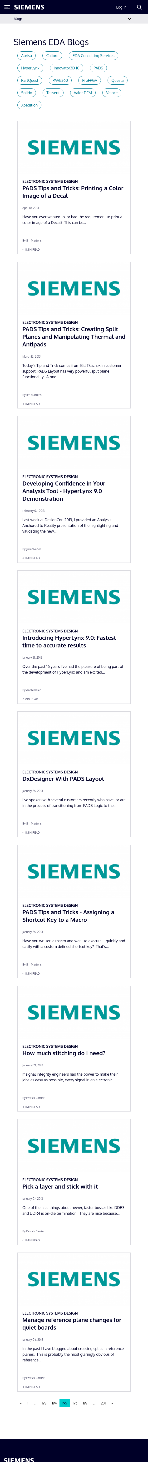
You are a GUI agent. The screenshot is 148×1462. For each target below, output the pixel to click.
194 (54, 1403)
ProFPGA (89, 80)
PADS (98, 68)
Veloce (112, 92)
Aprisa (26, 55)
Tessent (52, 92)
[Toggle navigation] (129, 19)
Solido (26, 92)
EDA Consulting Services (93, 55)
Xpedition (29, 105)
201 (103, 1403)
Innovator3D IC (66, 68)
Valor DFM (83, 92)
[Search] (139, 7)
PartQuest (29, 80)
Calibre (52, 55)
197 (85, 1403)
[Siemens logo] (29, 7)
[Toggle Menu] (7, 7)
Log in (121, 7)
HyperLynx (30, 68)
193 (44, 1403)
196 (75, 1403)
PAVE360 (60, 80)
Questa (117, 80)
